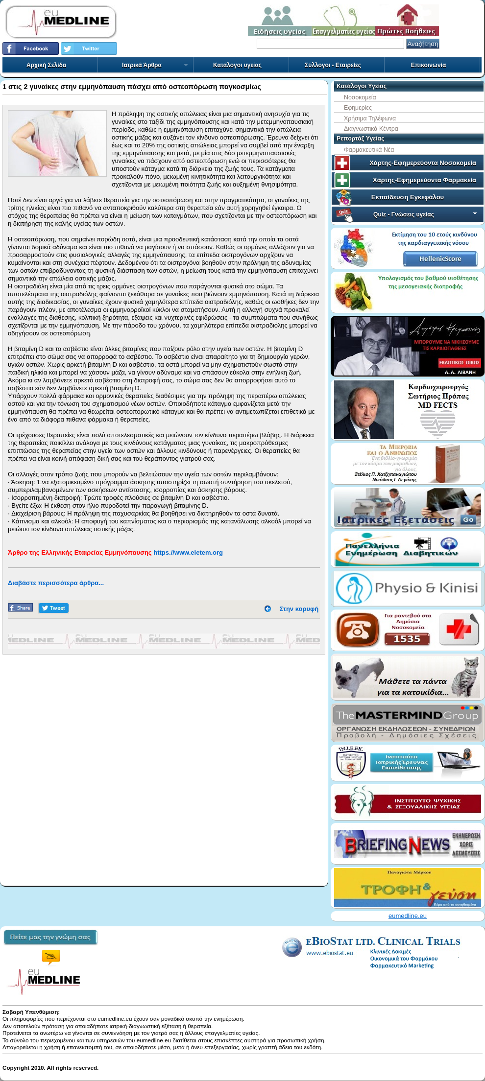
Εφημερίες (358, 107)
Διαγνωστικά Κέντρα (371, 128)
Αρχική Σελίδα (46, 65)
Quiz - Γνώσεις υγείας (426, 214)
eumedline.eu (407, 915)
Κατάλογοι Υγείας (362, 86)
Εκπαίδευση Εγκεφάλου (407, 197)
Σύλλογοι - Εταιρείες (333, 65)
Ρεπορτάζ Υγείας (361, 138)
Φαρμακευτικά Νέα (369, 149)
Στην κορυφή (299, 608)
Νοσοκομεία (360, 97)
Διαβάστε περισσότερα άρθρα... (56, 583)
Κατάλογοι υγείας (237, 65)
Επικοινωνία (428, 65)
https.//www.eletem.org (188, 552)
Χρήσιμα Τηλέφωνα (370, 118)
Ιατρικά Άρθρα (155, 65)
